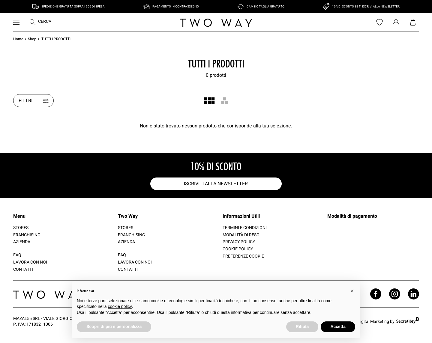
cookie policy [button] (120, 306)
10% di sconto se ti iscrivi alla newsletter (366, 6)
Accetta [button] (338, 326)
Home (18, 38)
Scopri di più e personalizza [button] (114, 326)
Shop (32, 38)
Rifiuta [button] (302, 326)
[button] (352, 291)
